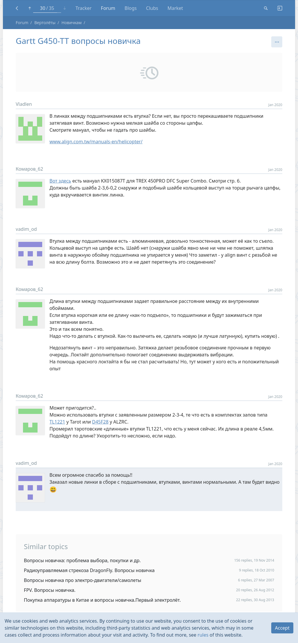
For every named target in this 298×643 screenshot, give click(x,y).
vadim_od (26, 229)
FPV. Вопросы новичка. (49, 590)
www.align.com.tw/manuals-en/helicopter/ (96, 141)
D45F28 (100, 422)
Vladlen (24, 104)
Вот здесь (60, 181)
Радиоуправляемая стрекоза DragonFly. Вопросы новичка (89, 570)
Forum (22, 22)
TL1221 (57, 422)
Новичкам (71, 22)
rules (203, 635)
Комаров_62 (29, 169)
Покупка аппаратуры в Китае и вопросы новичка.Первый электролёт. (102, 600)
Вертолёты (45, 22)
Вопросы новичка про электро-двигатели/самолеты (82, 580)
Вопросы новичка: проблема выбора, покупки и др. (82, 560)
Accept (282, 628)
